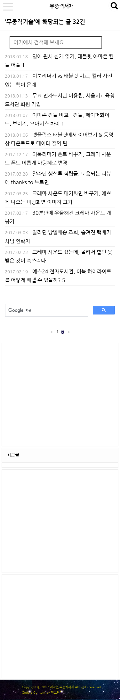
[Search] (56, 42)
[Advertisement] (60, 394)
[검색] (46, 310)
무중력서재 (62, 6)
